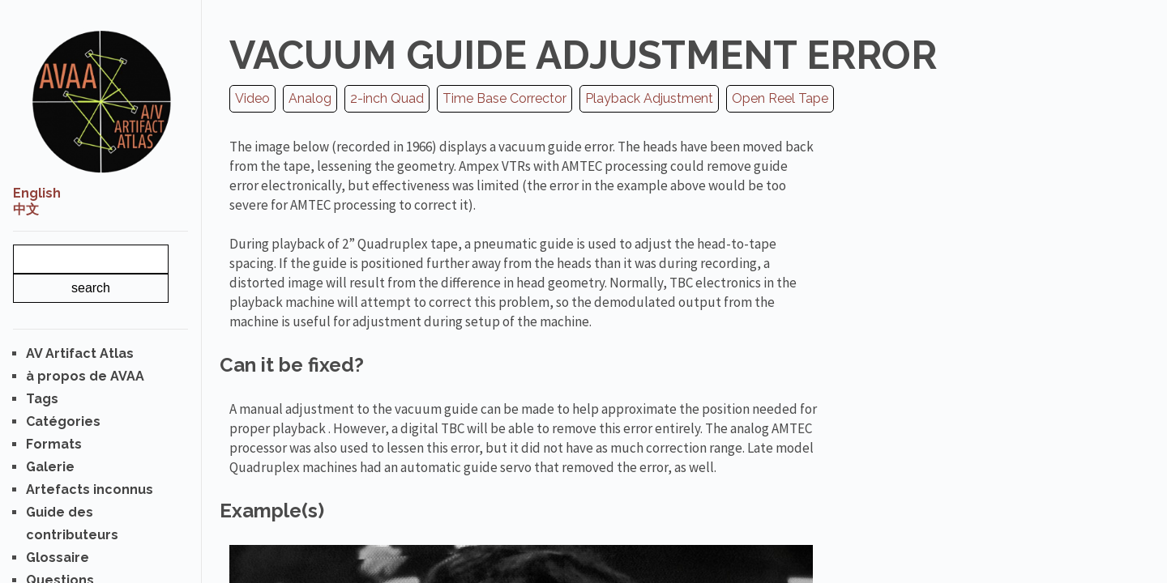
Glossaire (57, 557)
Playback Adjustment (649, 98)
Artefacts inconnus (89, 489)
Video (252, 98)
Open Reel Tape (780, 98)
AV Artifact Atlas (80, 353)
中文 (26, 209)
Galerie (50, 466)
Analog (310, 98)
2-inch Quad (387, 98)
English (37, 193)
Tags (42, 398)
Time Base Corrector (504, 98)
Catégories (63, 421)
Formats (54, 444)
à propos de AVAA (85, 376)
